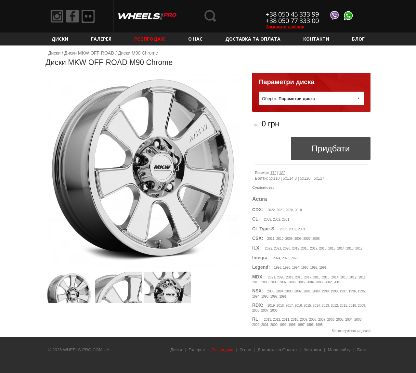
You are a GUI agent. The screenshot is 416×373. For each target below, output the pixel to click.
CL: (256, 219)
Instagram (56, 16)
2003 (267, 219)
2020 (289, 210)
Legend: (261, 267)
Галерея (101, 39)
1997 (343, 291)
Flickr (88, 16)
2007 (306, 238)
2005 (301, 282)
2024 (276, 258)
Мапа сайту (339, 349)
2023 (285, 258)
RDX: (257, 305)
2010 (279, 238)
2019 (295, 248)
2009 (288, 238)
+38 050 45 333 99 (292, 14)
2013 (350, 248)
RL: (256, 319)
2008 (298, 238)
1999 (325, 291)
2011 (270, 238)
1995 (286, 267)
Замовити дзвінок (285, 26)
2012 (358, 248)
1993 (304, 267)
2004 (310, 282)
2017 (313, 248)
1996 (277, 267)
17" (273, 173)
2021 (280, 210)
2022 (271, 210)
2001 (285, 219)
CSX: (257, 238)
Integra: (260, 257)
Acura (259, 199)
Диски (59, 39)
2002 (276, 219)
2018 (298, 210)
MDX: (258, 276)
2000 (315, 291)
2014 (340, 248)
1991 (322, 267)
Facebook (72, 16)
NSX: (257, 290)
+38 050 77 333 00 (292, 20)
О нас (195, 39)
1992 (313, 267)
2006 (315, 238)
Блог (358, 39)
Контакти (316, 39)
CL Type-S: (264, 228)
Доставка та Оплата (252, 39)
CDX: (257, 209)
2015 (331, 248)
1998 (334, 291)
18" (282, 173)
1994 (295, 267)
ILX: (256, 248)
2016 (322, 248)
